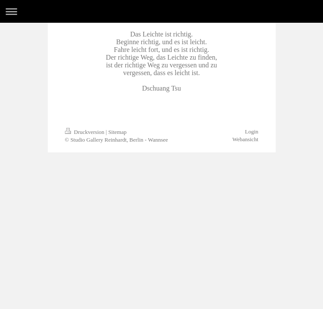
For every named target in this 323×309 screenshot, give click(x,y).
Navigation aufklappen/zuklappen (161, 11)
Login (251, 131)
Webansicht (245, 139)
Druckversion (85, 132)
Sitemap (117, 132)
